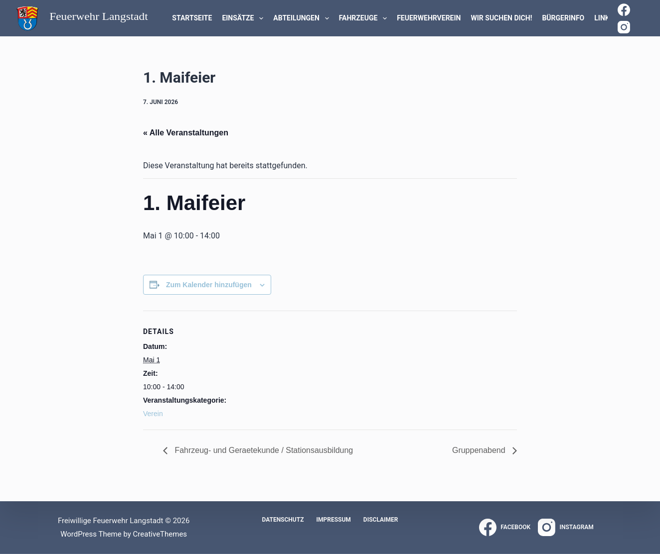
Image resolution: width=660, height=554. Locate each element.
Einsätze (244, 18)
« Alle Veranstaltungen (185, 132)
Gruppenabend (479, 450)
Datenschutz (283, 519)
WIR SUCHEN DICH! (501, 18)
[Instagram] (624, 27)
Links (604, 18)
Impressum (333, 519)
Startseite (192, 18)
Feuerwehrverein (429, 18)
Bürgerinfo (563, 18)
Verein (153, 414)
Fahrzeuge (365, 18)
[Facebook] (624, 9)
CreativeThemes (160, 534)
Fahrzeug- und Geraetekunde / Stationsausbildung (262, 450)
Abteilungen (302, 18)
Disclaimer (380, 519)
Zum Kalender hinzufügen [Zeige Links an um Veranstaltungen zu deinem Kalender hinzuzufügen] (209, 285)
